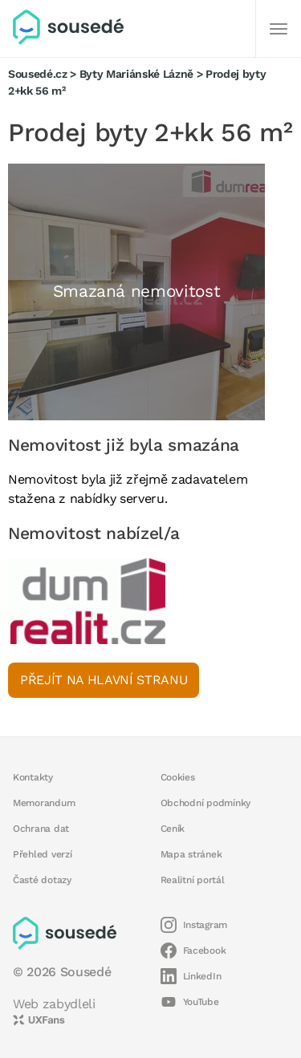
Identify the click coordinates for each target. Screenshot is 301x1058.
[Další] (278, 29)
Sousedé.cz (37, 73)
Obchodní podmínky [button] (206, 803)
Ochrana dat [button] (41, 828)
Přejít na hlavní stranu (103, 679)
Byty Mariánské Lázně (136, 73)
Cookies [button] (178, 777)
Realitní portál (193, 880)
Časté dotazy (42, 880)
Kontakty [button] (33, 777)
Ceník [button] (173, 828)
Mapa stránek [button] (191, 854)
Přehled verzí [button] (42, 854)
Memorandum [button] (44, 803)
